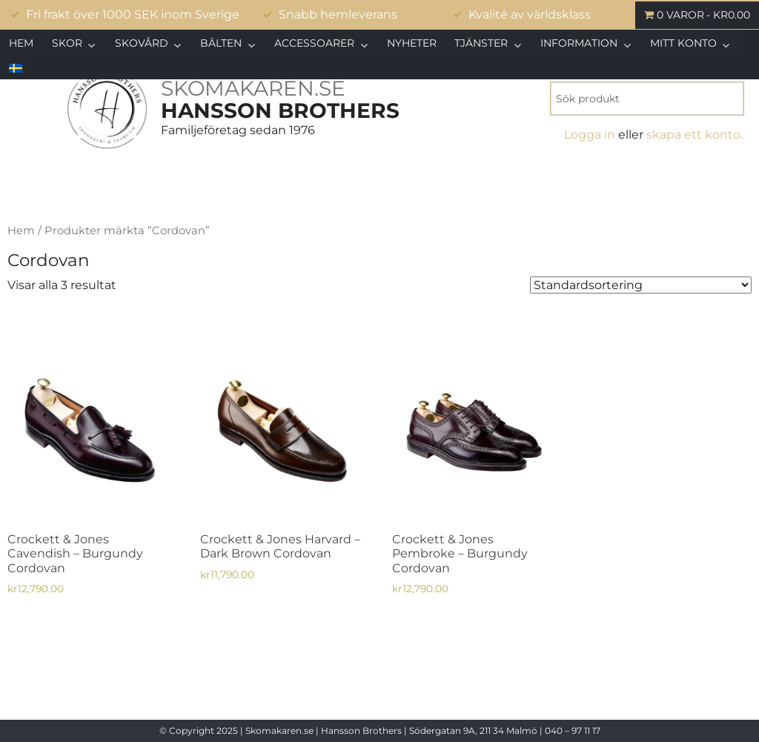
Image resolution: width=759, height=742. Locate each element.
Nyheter (412, 43)
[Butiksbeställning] (641, 285)
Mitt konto (683, 43)
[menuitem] (16, 68)
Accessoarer (314, 43)
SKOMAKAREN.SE (253, 88)
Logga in (589, 134)
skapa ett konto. (694, 134)
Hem (21, 43)
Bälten (221, 43)
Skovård (141, 43)
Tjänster (481, 43)
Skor (67, 43)
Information (578, 43)
